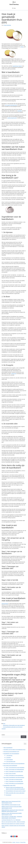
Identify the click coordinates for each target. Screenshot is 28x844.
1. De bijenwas (9, 755)
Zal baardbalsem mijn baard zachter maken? (15, 791)
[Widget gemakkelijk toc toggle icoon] (25, 743)
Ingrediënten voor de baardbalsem (11, 753)
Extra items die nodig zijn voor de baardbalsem (14, 763)
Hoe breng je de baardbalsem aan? (11, 751)
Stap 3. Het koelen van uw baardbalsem (14, 783)
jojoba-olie (13, 373)
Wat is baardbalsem (8, 747)
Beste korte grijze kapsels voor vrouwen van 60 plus (13, 823)
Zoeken (3, 734)
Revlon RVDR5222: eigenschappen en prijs (11, 804)
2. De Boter (8, 757)
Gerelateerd (8, 795)
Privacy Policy (23, 842)
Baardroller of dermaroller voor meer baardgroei (14, 725)
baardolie (20, 110)
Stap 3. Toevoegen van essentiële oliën (14, 771)
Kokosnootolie (5, 603)
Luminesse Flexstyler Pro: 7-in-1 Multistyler (11, 820)
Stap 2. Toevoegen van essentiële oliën (14, 781)
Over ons (18, 842)
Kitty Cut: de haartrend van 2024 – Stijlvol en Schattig (13, 821)
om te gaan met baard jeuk (11, 105)
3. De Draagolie (9, 759)
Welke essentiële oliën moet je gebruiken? (15, 793)
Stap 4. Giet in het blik (11, 773)
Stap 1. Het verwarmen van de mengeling (15, 767)
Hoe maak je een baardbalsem (10, 765)
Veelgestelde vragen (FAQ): (10, 785)
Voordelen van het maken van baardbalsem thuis (14, 749)
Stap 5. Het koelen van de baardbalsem (14, 775)
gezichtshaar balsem (17, 66)
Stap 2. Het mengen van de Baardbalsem (15, 769)
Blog (4, 723)
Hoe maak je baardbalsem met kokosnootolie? (14, 777)
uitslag (21, 46)
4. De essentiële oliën (10, 761)
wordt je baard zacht (11, 117)
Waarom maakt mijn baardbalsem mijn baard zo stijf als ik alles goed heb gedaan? (15, 788)
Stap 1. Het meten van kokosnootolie (14, 779)
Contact (13, 842)
